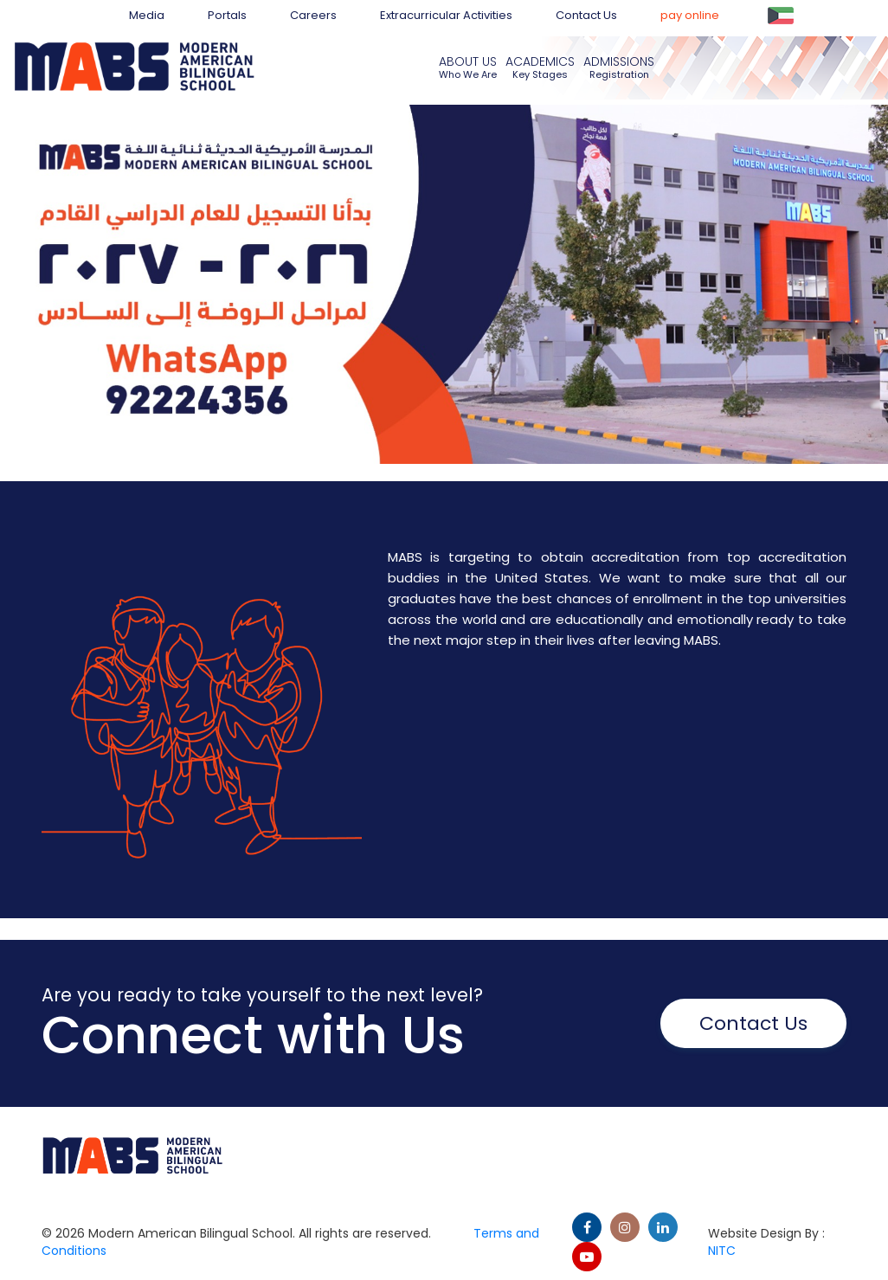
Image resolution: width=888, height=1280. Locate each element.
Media (146, 15)
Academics (540, 61)
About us (468, 61)
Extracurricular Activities (446, 15)
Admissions (618, 61)
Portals (227, 15)
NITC (722, 1250)
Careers (313, 15)
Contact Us (586, 15)
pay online (689, 15)
